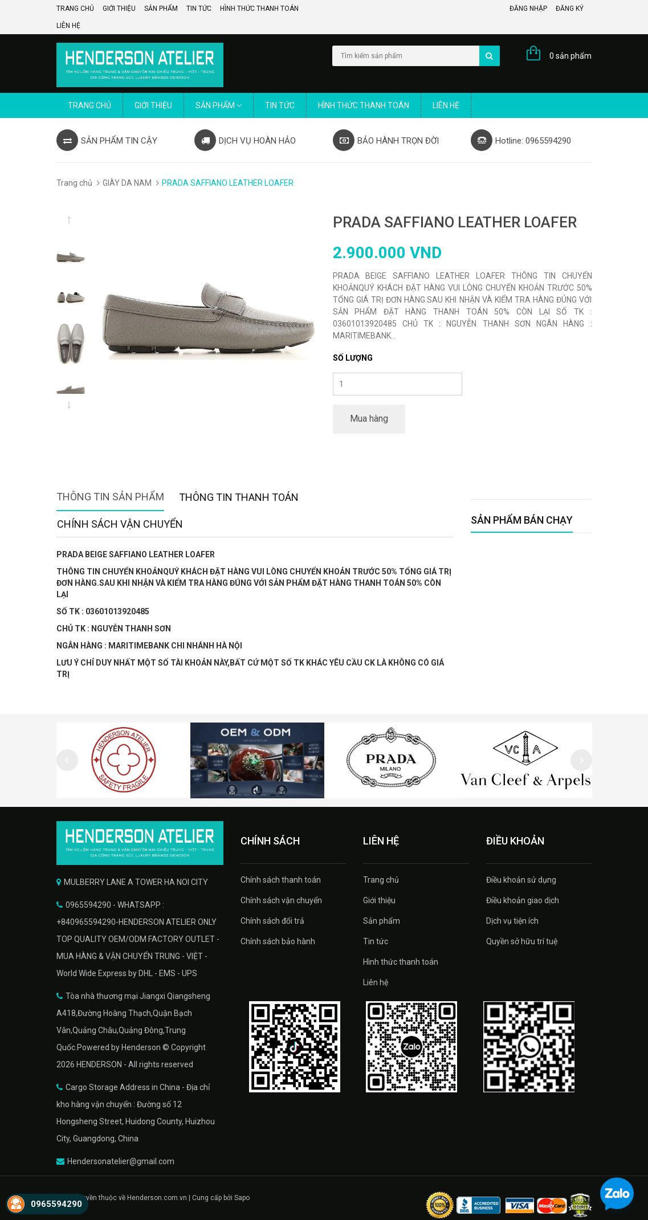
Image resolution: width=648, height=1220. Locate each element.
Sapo (242, 1198)
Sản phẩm (161, 9)
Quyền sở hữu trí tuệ (521, 941)
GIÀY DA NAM (127, 182)
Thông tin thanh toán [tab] (239, 497)
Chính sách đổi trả (272, 920)
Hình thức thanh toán (259, 9)
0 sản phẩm (570, 55)
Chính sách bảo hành (278, 941)
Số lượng (353, 357)
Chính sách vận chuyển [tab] (120, 524)
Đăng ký (570, 9)
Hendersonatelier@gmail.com (120, 1161)
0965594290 (56, 1204)
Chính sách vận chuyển (281, 900)
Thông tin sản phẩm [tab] (110, 497)
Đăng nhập (528, 9)
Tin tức (198, 9)
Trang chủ (75, 9)
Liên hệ (68, 26)
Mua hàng (369, 418)
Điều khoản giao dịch (522, 900)
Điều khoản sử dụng (521, 879)
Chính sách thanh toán (281, 879)
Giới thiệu (119, 9)
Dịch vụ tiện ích (512, 920)
